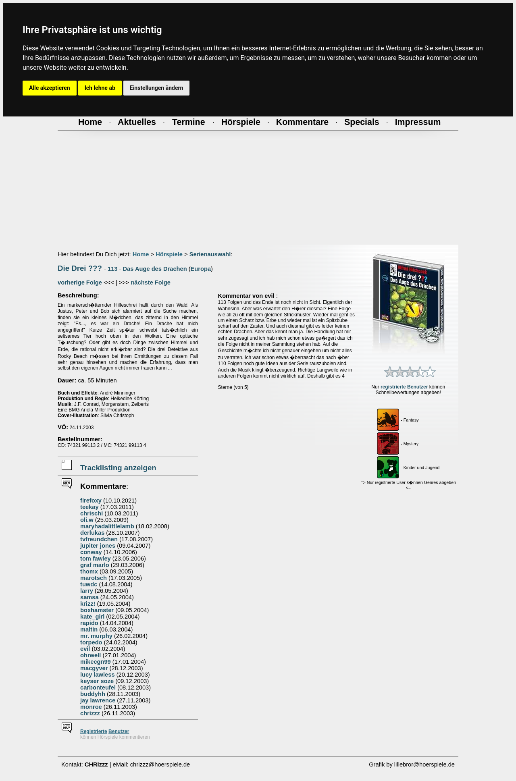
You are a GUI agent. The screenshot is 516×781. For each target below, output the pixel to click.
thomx (89, 571)
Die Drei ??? (80, 268)
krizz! (87, 603)
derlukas (92, 533)
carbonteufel (98, 687)
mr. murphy (96, 636)
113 (112, 269)
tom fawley (95, 558)
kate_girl (92, 616)
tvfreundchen (99, 539)
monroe (91, 707)
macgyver (94, 668)
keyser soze (97, 681)
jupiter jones (97, 545)
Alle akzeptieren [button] (49, 88)
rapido (89, 623)
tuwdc (88, 584)
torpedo (91, 642)
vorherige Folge (80, 282)
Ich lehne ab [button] (100, 88)
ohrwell (90, 655)
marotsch (93, 578)
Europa (201, 269)
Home (141, 254)
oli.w (87, 520)
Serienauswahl (210, 254)
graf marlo (94, 565)
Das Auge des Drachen (155, 269)
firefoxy (91, 500)
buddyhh (92, 694)
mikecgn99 (95, 661)
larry (86, 591)
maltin (89, 629)
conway (91, 552)
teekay (89, 507)
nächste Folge (151, 282)
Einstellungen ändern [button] (156, 88)
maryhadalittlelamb (107, 526)
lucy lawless (97, 674)
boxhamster (97, 610)
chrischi (91, 513)
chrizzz (90, 713)
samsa (89, 597)
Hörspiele (169, 254)
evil (85, 649)
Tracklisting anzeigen (118, 467)
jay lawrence (97, 700)
